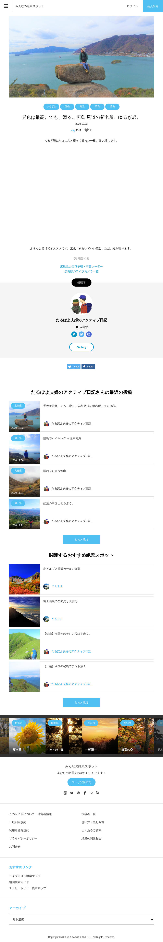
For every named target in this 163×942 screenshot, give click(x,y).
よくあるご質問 (91, 830)
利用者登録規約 (19, 830)
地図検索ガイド (19, 882)
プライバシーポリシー (23, 838)
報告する (83, 258)
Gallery (81, 347)
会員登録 (153, 6)
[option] (27, 736)
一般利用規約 (17, 822)
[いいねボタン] (87, 130)
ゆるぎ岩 (51, 106)
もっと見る (81, 539)
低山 (67, 106)
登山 (112, 106)
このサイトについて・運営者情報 (30, 814)
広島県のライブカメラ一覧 (81, 271)
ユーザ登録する (81, 782)
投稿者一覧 (89, 814)
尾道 (82, 106)
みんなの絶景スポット (29, 6)
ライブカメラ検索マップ (24, 876)
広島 (97, 106)
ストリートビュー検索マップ (27, 888)
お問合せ (15, 846)
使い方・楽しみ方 (93, 822)
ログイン (132, 6)
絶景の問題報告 (91, 838)
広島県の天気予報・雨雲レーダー (81, 266)
